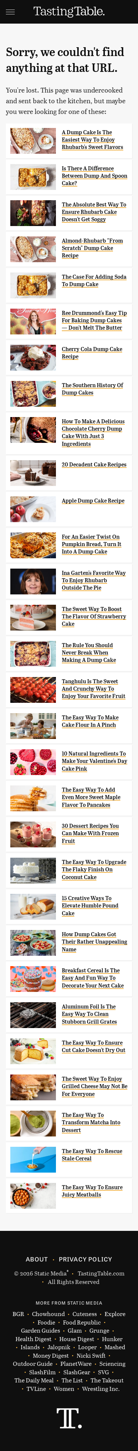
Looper (87, 1347)
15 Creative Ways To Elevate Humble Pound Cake (90, 906)
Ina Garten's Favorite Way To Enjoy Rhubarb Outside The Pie (94, 580)
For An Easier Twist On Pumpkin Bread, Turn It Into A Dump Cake (91, 544)
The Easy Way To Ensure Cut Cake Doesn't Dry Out (93, 1046)
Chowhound (48, 1314)
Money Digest (51, 1356)
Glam (75, 1330)
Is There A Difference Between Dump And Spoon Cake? (94, 176)
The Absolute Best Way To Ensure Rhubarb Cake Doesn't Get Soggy (94, 212)
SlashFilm (42, 1372)
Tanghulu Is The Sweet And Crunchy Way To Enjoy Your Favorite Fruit (93, 689)
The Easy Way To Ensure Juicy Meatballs (92, 1191)
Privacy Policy (86, 1258)
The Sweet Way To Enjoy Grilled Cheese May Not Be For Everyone (94, 1086)
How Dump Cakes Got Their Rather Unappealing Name (94, 942)
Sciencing (112, 1364)
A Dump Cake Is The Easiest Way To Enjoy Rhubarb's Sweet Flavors (92, 140)
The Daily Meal (34, 1380)
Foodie (46, 1322)
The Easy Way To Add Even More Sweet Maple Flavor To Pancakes (91, 797)
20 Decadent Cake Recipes (94, 464)
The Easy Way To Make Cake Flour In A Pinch (90, 721)
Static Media (50, 1273)
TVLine (36, 1389)
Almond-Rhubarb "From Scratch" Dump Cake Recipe (92, 248)
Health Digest (33, 1339)
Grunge (99, 1330)
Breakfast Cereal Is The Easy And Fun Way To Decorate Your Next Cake (93, 978)
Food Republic (82, 1322)
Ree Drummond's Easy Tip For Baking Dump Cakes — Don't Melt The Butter (94, 320)
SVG (103, 1372)
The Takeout (107, 1380)
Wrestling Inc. (101, 1389)
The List (72, 1380)
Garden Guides (40, 1330)
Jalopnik (58, 1347)
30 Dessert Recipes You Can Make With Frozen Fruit (90, 833)
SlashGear (76, 1372)
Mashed (115, 1347)
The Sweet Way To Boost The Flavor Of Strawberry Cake (94, 617)
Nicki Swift (91, 1356)
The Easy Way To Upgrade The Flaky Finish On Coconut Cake (94, 870)
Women (64, 1389)
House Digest (76, 1339)
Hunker (112, 1339)
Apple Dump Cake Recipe (93, 500)
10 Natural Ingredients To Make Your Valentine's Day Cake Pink (94, 761)
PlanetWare (76, 1364)
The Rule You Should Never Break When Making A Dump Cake (89, 653)
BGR (18, 1314)
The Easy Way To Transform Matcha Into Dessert (91, 1123)
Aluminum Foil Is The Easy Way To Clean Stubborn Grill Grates (89, 1014)
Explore (115, 1314)
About (37, 1258)
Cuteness (84, 1314)
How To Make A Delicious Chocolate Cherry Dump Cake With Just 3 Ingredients (93, 432)
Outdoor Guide (33, 1364)
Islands (30, 1347)
